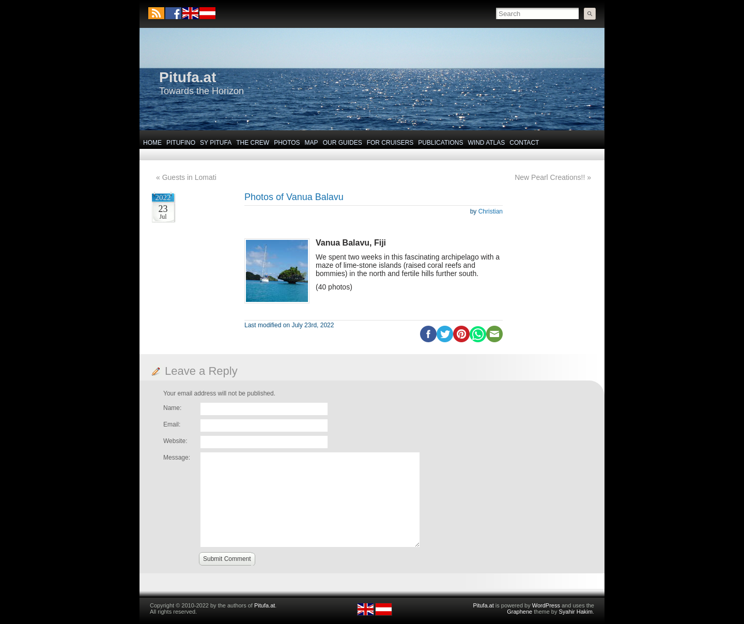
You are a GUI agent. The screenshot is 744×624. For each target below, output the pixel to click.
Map (311, 142)
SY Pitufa (215, 142)
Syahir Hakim (576, 611)
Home (152, 142)
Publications (440, 142)
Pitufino (180, 142)
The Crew (252, 142)
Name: (172, 408)
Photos (287, 142)
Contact (524, 142)
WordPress (546, 605)
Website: (175, 441)
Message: (176, 457)
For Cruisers (390, 142)
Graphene (519, 611)
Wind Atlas (486, 142)
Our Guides (342, 142)
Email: (171, 424)
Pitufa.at (187, 77)
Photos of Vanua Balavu (294, 197)
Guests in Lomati (189, 177)
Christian (490, 211)
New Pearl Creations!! (550, 177)
